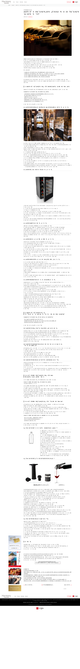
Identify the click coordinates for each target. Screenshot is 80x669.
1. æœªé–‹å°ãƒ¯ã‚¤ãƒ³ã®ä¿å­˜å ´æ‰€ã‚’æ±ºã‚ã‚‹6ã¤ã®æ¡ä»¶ (39, 72)
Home (9, 5)
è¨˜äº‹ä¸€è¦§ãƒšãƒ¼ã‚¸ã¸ (48, 585)
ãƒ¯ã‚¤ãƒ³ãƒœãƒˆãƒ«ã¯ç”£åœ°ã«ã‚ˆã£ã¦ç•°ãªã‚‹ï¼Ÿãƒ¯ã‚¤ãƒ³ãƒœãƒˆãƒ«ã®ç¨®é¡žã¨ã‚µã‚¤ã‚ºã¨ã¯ (47, 575)
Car (15, 597)
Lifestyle (13, 5)
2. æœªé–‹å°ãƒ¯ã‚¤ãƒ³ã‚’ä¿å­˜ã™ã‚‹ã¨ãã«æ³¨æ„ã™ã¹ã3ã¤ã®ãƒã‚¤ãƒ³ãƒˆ (44, 73)
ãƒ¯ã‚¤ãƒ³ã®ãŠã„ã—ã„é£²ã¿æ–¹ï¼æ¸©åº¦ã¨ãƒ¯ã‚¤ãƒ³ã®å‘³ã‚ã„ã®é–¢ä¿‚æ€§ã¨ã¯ (45, 580)
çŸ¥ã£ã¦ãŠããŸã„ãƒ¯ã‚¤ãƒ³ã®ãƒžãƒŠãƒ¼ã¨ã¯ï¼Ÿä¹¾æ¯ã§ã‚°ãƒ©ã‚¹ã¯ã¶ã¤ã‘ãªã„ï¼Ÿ (47, 581)
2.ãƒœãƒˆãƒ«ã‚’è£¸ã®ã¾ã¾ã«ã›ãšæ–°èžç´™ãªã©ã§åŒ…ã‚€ (40, 320)
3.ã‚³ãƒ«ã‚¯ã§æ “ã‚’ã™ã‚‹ (30, 420)
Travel (18, 597)
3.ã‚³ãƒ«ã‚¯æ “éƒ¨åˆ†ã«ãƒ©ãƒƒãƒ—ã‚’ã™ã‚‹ (34, 322)
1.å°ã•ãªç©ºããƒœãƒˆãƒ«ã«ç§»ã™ (33, 417)
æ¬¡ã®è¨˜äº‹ (67, 585)
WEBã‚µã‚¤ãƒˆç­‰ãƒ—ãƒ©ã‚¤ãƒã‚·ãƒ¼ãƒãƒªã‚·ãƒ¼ (48, 603)
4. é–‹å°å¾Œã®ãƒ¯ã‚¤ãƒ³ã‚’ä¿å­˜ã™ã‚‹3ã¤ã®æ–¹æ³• (37, 76)
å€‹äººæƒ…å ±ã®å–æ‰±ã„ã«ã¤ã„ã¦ (30, 603)
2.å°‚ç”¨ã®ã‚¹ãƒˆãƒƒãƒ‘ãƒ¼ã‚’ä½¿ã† (32, 419)
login (70, 597)
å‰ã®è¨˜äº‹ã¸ (29, 585)
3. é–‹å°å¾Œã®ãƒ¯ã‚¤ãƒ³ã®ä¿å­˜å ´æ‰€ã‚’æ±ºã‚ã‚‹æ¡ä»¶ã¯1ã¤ (40, 75)
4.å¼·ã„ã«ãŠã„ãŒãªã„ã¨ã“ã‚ (33, 98)
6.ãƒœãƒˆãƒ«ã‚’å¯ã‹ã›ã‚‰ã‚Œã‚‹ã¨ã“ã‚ (34, 101)
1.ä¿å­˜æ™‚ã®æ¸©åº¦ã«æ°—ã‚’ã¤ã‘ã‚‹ (33, 319)
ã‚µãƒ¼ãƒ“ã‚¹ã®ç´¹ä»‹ (14, 546)
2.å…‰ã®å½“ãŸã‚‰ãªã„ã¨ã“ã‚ (33, 95)
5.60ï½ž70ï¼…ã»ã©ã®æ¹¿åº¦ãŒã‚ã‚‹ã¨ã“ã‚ (36, 99)
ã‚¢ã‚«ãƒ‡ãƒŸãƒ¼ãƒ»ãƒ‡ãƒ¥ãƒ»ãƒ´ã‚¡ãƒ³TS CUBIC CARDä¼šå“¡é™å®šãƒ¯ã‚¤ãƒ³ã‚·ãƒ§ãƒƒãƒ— (47, 563)
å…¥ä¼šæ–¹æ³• (13, 548)
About (26, 597)
